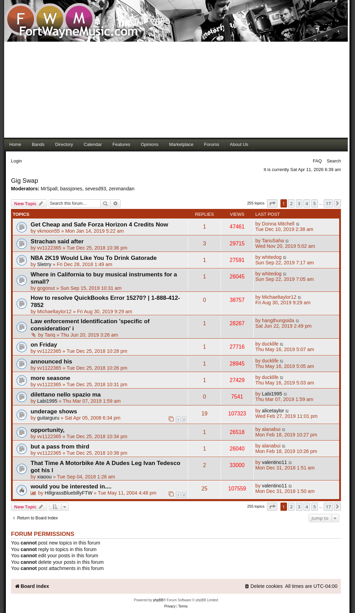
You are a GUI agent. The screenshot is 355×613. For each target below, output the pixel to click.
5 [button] (314, 203)
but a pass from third (60, 446)
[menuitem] (263, 586)
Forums (211, 144)
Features (121, 144)
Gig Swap (24, 180)
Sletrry (44, 264)
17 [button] (328, 203)
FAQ (317, 160)
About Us (239, 144)
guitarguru (48, 418)
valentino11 (274, 462)
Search (334, 160)
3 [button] (299, 203)
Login (16, 160)
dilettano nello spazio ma (66, 394)
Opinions (149, 144)
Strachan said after (57, 241)
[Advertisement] (176, 89)
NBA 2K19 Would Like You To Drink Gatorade (94, 257)
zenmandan (122, 188)
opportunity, (48, 429)
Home (15, 144)
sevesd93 (95, 188)
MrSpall (49, 188)
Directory (64, 144)
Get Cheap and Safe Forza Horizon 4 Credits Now (99, 224)
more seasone (50, 377)
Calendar (93, 144)
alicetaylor (273, 410)
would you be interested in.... (71, 486)
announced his (51, 361)
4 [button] (307, 203)
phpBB (158, 600)
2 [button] (291, 203)
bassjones (71, 188)
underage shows (54, 411)
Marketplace (181, 144)
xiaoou (44, 476)
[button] (272, 203)
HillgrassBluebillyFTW (68, 493)
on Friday (44, 344)
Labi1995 (47, 401)
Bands (38, 144)
